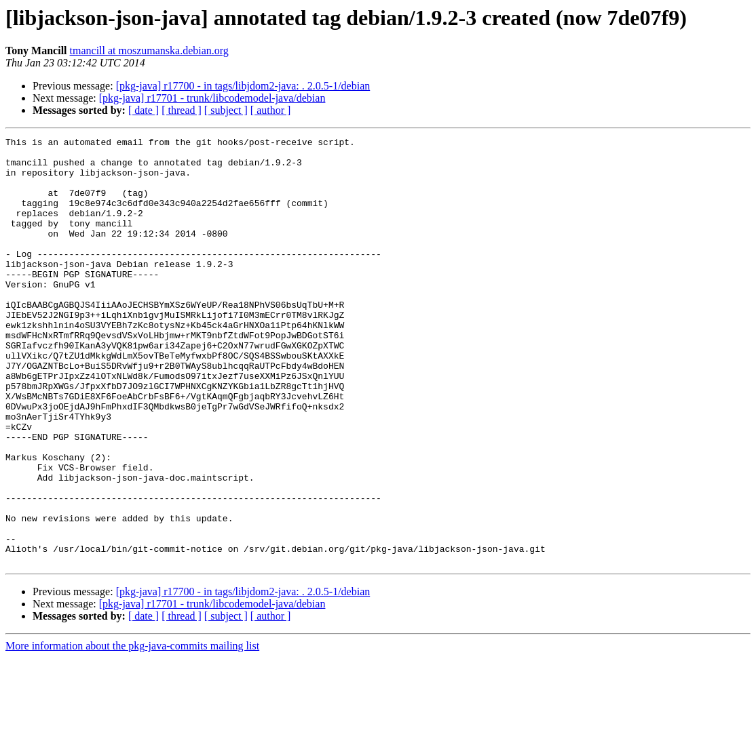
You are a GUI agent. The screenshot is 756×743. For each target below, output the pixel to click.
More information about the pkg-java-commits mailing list (132, 731)
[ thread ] (182, 110)
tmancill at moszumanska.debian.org (149, 50)
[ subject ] (226, 110)
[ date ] (143, 110)
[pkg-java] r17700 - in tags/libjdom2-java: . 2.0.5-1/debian (243, 86)
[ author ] (270, 110)
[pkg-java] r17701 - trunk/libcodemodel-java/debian (212, 98)
